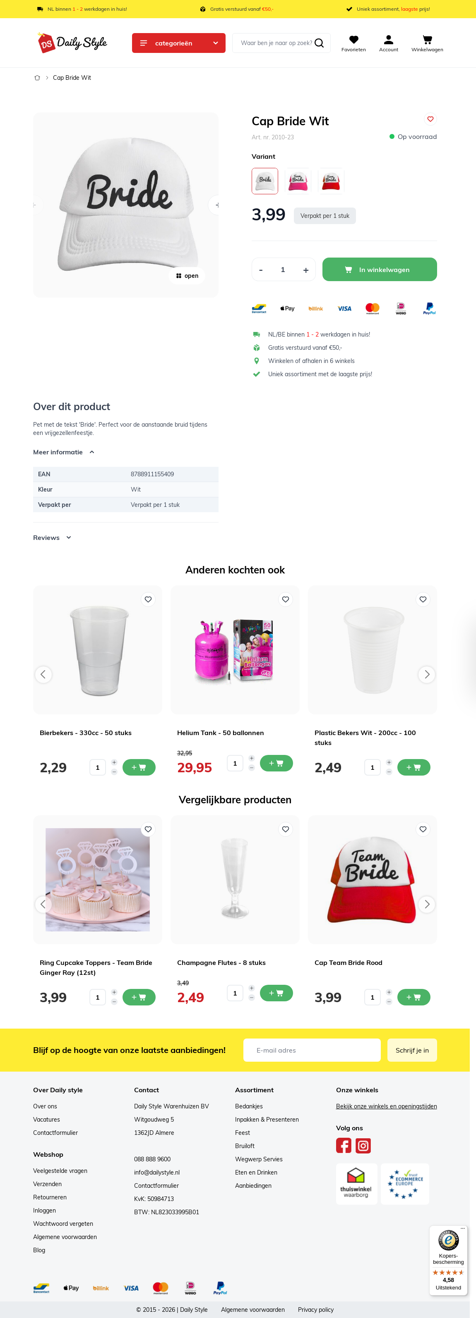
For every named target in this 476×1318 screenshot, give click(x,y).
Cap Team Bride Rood (348, 962)
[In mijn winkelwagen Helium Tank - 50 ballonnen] (276, 763)
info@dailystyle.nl (157, 1172)
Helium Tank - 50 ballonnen (220, 732)
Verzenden (47, 1184)
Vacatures (46, 1119)
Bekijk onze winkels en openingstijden (386, 1106)
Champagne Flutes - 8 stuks (221, 962)
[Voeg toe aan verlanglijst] (430, 119)
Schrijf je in (412, 1050)
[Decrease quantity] (114, 772)
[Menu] (463, 1230)
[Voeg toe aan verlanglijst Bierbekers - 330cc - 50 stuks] (148, 599)
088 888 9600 (152, 1159)
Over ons (45, 1106)
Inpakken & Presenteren (267, 1119)
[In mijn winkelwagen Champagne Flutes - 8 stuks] (276, 993)
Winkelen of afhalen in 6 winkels (311, 361)
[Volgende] (218, 205)
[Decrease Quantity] (261, 269)
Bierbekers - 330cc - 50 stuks (86, 732)
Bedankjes (249, 1106)
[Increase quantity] (114, 762)
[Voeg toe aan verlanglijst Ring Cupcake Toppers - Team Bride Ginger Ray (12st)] (148, 829)
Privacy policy (316, 1309)
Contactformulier (55, 1133)
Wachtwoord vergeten (63, 1223)
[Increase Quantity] (306, 269)
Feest (242, 1133)
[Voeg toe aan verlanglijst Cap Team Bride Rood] (423, 829)
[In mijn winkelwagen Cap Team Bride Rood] (413, 997)
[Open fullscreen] (126, 205)
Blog (39, 1250)
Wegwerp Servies (259, 1159)
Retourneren (50, 1197)
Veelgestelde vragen (60, 1171)
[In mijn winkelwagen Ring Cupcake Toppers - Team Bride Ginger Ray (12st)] (139, 997)
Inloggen (44, 1210)
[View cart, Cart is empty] (427, 43)
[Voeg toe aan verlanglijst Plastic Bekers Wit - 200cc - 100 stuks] (423, 599)
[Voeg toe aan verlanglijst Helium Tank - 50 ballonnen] (285, 599)
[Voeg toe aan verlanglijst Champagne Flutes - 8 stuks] (285, 829)
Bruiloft (245, 1146)
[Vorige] (33, 205)
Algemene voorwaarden (65, 1237)
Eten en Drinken (256, 1172)
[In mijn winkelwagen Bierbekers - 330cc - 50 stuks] (139, 767)
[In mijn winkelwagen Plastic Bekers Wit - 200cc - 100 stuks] (413, 767)
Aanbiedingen (253, 1185)
